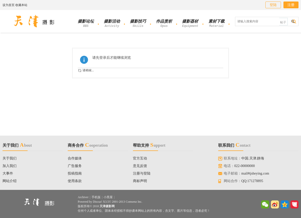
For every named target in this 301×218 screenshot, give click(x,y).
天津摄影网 (107, 206)
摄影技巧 (138, 24)
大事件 (8, 173)
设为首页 (9, 5)
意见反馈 (140, 166)
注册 (290, 5)
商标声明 (140, 181)
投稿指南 (75, 173)
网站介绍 (10, 181)
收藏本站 (21, 5)
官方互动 (140, 158)
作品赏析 (164, 24)
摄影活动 (112, 24)
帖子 (283, 22)
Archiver (83, 197)
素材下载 (216, 24)
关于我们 (10, 158)
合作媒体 (75, 158)
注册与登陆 (141, 173)
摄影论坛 (86, 24)
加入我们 (10, 166)
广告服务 (75, 166)
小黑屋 (108, 197)
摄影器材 (190, 24)
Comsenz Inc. (134, 201)
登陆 (273, 5)
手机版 (96, 197)
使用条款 (75, 181)
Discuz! (97, 201)
